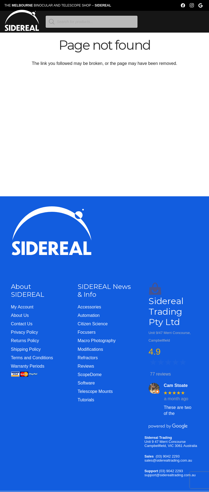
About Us (20, 315)
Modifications (90, 349)
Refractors (88, 357)
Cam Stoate (176, 385)
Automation (89, 315)
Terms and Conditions (32, 357)
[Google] (200, 5)
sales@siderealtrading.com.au (168, 460)
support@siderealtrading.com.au (170, 475)
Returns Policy (25, 340)
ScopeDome (90, 374)
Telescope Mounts (95, 391)
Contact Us (21, 323)
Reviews (86, 366)
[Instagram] (191, 5)
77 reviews (160, 374)
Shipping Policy (26, 349)
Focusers (87, 332)
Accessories (89, 307)
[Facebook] (183, 5)
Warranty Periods (27, 366)
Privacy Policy (24, 332)
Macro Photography (97, 340)
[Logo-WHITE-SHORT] (21, 23)
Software (86, 383)
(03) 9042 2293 (168, 456)
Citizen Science (92, 323)
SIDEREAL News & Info (104, 290)
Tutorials (86, 400)
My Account (22, 307)
